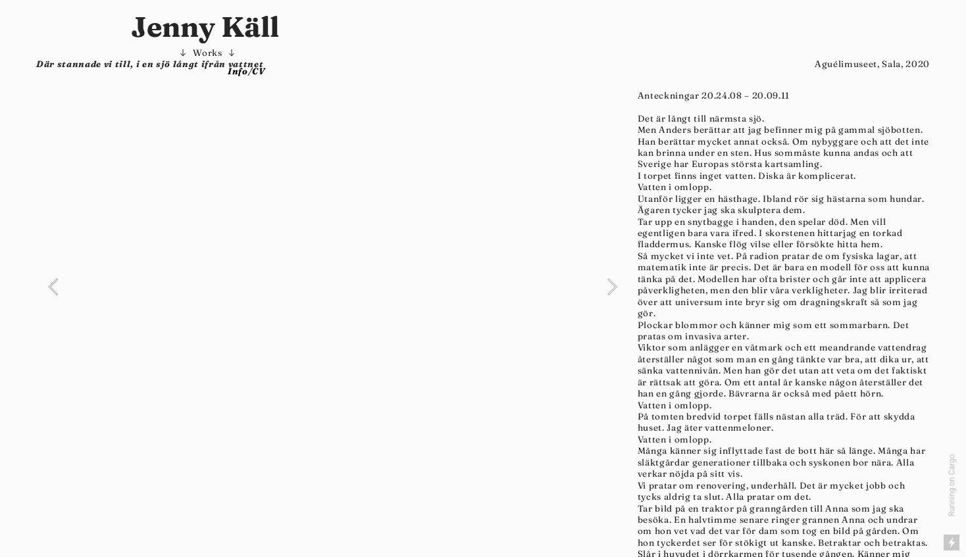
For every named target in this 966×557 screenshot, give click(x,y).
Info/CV (246, 71)
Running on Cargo (952, 485)
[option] (332, 287)
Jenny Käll (208, 26)
